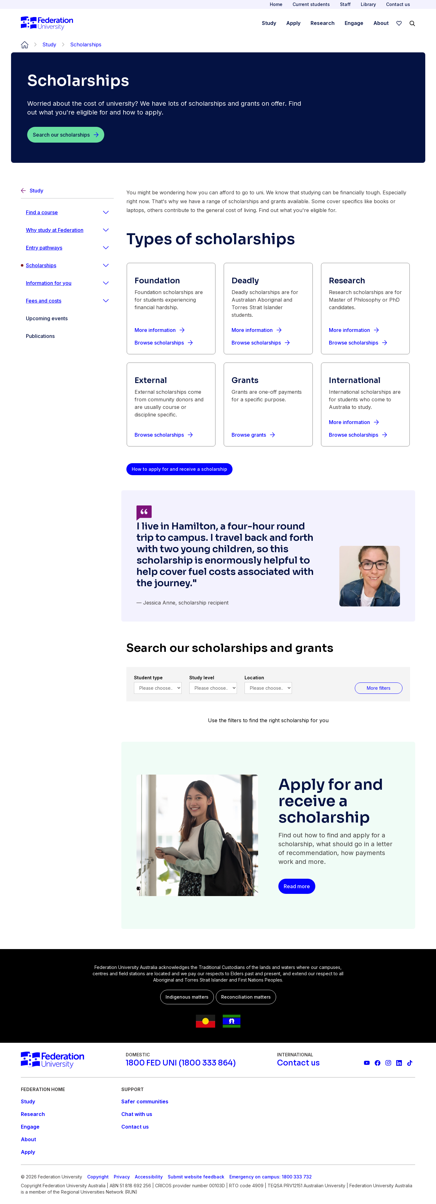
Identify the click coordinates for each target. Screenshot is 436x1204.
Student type (148, 677)
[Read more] (296, 886)
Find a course (42, 212)
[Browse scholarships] (164, 342)
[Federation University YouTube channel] (366, 1063)
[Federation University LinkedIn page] (399, 1063)
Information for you (48, 283)
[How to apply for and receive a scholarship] (179, 469)
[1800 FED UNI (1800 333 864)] (181, 1063)
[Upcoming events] (67, 318)
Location (254, 677)
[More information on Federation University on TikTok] (409, 1063)
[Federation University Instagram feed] (388, 1063)
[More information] (160, 330)
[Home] (47, 23)
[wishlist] (399, 23)
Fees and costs (43, 301)
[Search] (412, 23)
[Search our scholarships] (65, 135)
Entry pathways (44, 248)
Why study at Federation (54, 230)
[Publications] (67, 336)
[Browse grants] (253, 435)
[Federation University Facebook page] (377, 1063)
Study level (201, 677)
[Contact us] (298, 1063)
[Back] (67, 190)
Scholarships (41, 265)
